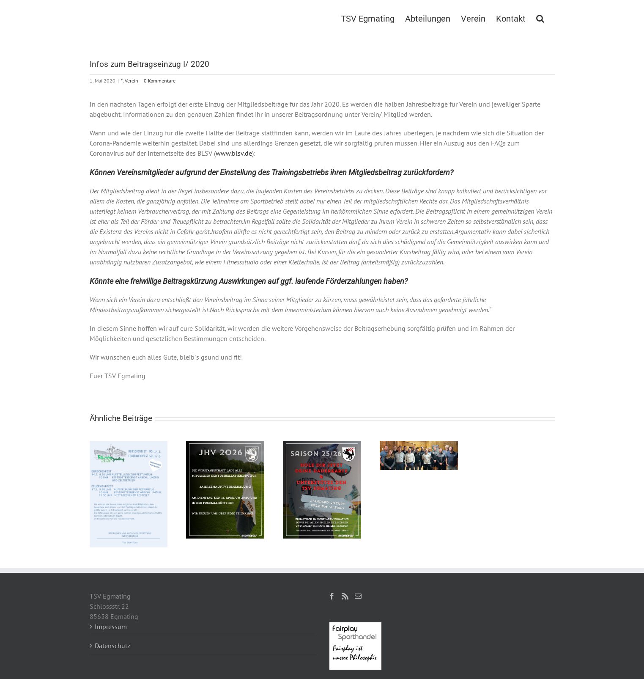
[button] (540, 18)
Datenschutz (112, 645)
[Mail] (358, 596)
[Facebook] (332, 596)
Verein (131, 80)
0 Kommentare (159, 80)
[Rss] (345, 596)
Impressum (111, 626)
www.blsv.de (234, 153)
